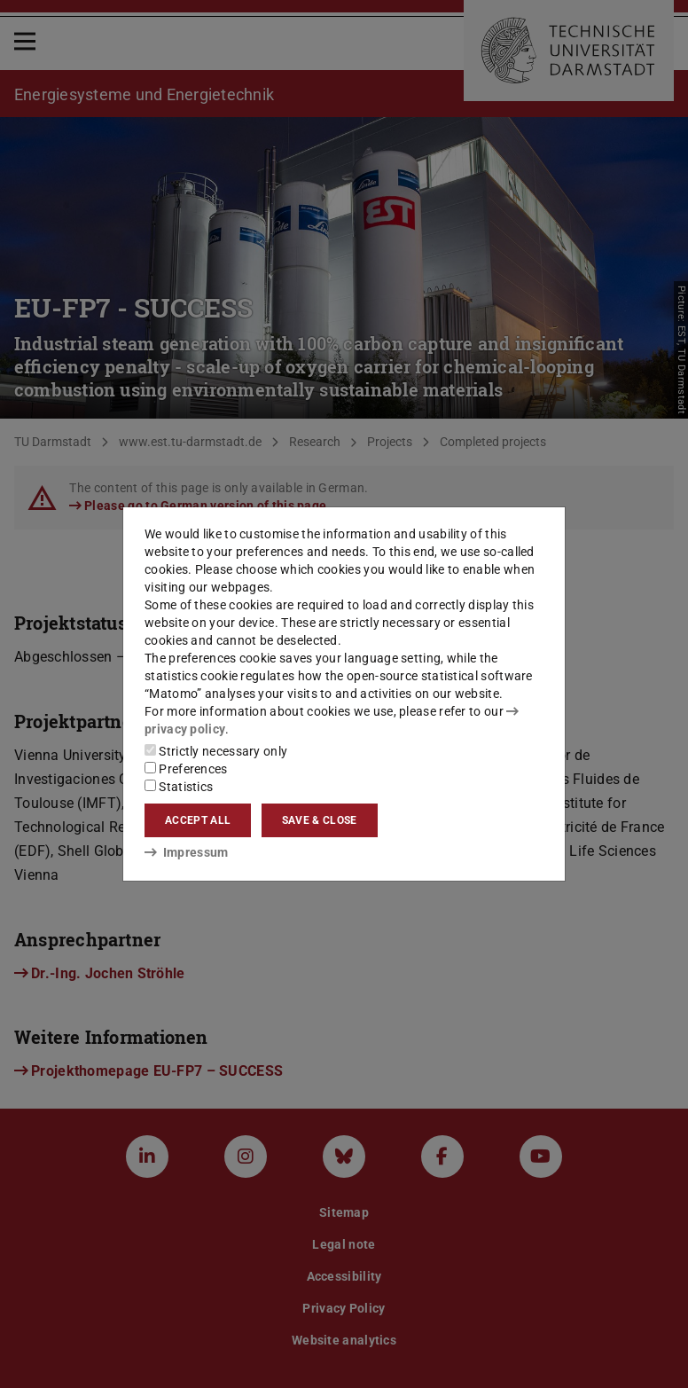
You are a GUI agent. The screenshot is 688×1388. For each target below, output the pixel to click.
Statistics (179, 787)
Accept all (198, 820)
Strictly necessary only (216, 751)
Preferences (186, 769)
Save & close (319, 820)
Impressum (187, 852)
